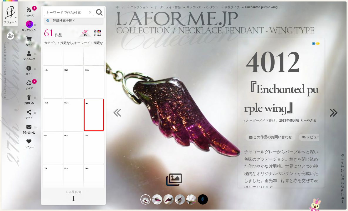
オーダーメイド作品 (260, 120)
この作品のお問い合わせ (272, 137)
